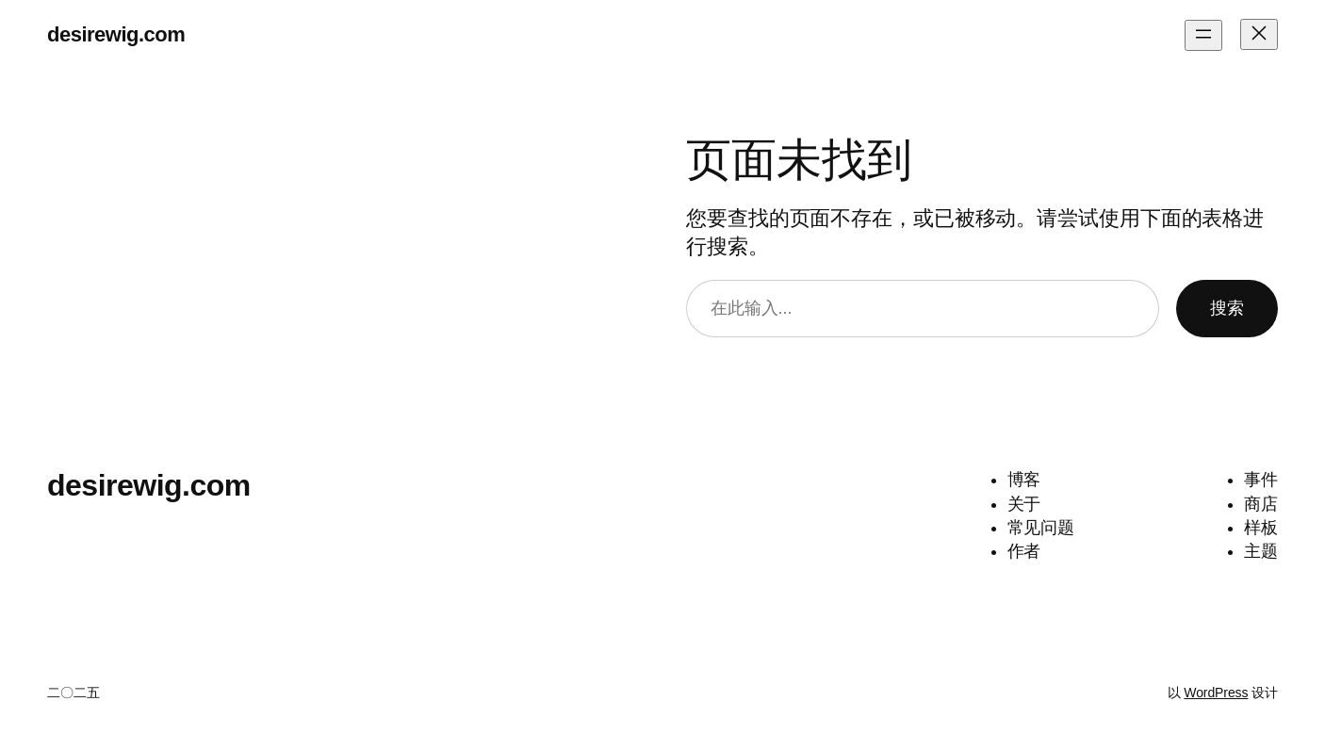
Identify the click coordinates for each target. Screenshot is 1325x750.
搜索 (1227, 308)
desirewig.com (116, 34)
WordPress (1216, 692)
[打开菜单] (1203, 35)
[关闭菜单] (1259, 34)
